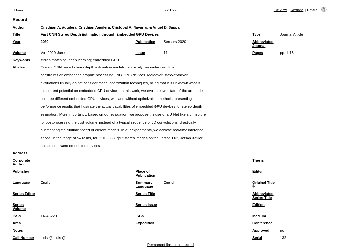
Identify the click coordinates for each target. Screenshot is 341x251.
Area (17, 223)
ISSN (17, 216)
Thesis (258, 160)
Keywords (21, 60)
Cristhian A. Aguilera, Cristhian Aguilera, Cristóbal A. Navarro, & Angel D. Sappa (110, 27)
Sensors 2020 (174, 42)
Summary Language (144, 184)
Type (256, 34)
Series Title (145, 194)
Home (19, 10)
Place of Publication (145, 173)
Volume (19, 53)
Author (19, 27)
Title (16, 34)
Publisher (21, 171)
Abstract (20, 67)
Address (20, 153)
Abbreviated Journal (263, 44)
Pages (257, 53)
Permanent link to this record (170, 245)
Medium (259, 216)
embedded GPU (106, 60)
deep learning (79, 60)
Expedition (144, 223)
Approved (260, 230)
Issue (140, 53)
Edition (258, 205)
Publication (145, 42)
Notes (18, 230)
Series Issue (146, 205)
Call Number (23, 238)
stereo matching (54, 60)
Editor (257, 171)
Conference (262, 223)
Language (21, 182)
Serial (257, 238)
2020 (45, 42)
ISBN (139, 216)
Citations (297, 10)
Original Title (263, 182)
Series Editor (24, 194)
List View (280, 10)
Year (17, 42)
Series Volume (19, 207)
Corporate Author (21, 162)
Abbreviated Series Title (263, 196)
